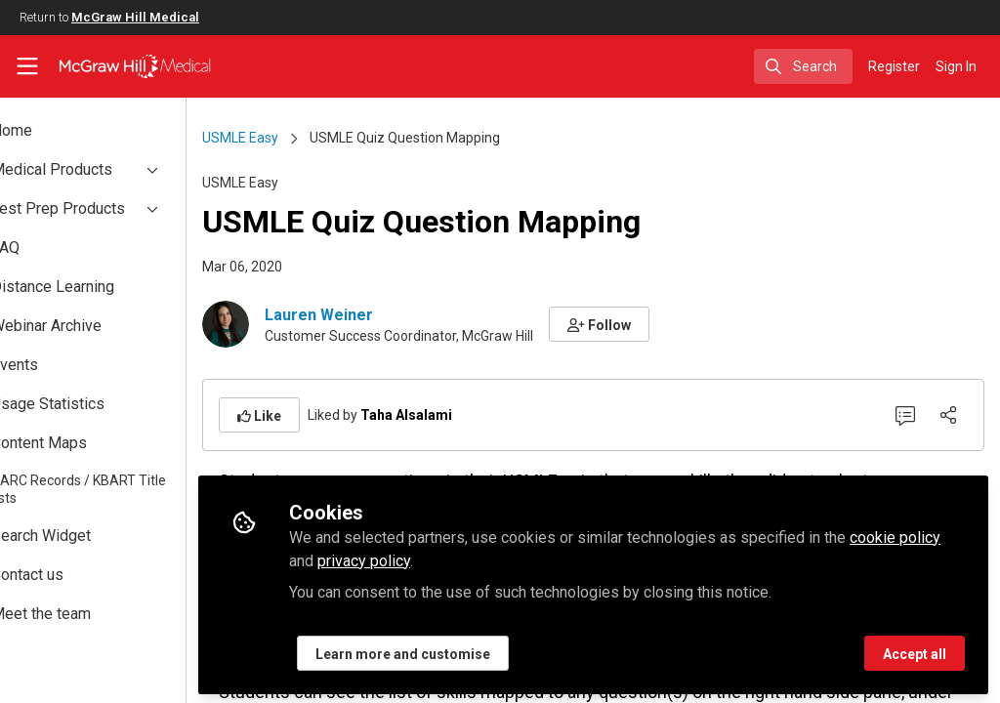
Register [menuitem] (894, 66)
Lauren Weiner (382, 315)
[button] (662, 324)
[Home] (135, 66)
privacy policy (472, 558)
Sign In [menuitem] (956, 66)
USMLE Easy (304, 137)
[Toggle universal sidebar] (27, 66)
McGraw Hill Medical (135, 17)
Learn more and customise (466, 651)
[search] (803, 66)
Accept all (914, 651)
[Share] (948, 414)
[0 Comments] (905, 414)
